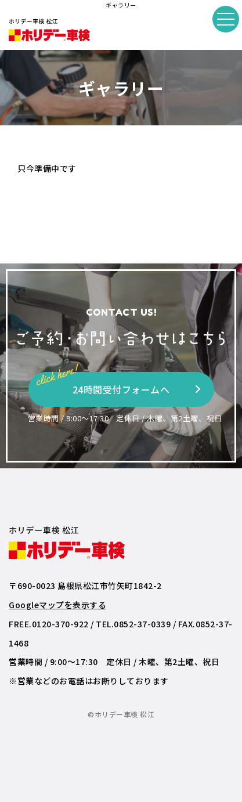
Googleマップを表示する (57, 604)
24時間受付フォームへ (103, 384)
